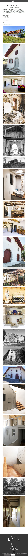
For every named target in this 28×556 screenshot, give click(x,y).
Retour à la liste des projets (7, 24)
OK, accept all (23, 553)
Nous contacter (14, 546)
